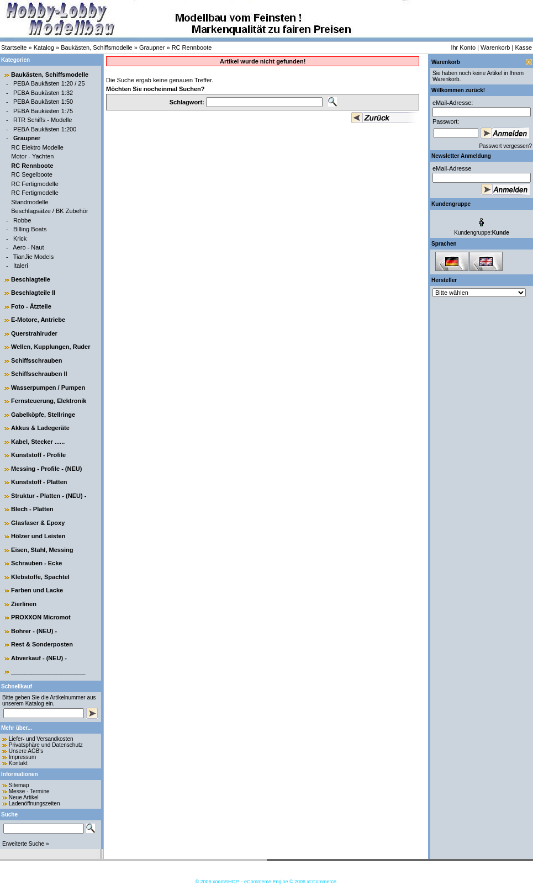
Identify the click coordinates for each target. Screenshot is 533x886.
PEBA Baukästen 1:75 (43, 111)
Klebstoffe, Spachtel (40, 577)
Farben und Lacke (37, 590)
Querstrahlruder (34, 333)
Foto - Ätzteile (31, 306)
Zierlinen (23, 604)
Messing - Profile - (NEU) (46, 468)
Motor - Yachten (32, 156)
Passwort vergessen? (505, 146)
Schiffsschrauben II (39, 373)
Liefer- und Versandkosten (41, 739)
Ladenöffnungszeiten (34, 803)
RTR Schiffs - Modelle (42, 119)
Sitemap (19, 785)
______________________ (48, 671)
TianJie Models (33, 256)
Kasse (523, 47)
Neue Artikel (24, 797)
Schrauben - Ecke (36, 563)
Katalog (44, 47)
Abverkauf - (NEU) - (39, 658)
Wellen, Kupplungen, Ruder (50, 346)
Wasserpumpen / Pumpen (48, 387)
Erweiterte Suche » (25, 844)
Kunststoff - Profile (38, 455)
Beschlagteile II (33, 292)
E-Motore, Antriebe (38, 319)
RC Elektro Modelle (37, 147)
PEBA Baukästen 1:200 (44, 129)
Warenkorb (495, 47)
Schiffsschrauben (36, 360)
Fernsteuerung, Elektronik (48, 400)
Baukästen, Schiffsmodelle (96, 47)
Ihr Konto (463, 47)
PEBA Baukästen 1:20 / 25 (49, 83)
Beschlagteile (30, 279)
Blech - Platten (32, 509)
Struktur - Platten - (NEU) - (48, 495)
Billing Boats (30, 229)
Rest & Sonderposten (42, 644)
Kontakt (18, 763)
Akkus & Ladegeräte (40, 428)
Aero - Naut (28, 247)
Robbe (22, 220)
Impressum (22, 757)
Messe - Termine (29, 791)
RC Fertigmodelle (35, 184)
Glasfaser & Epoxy (38, 522)
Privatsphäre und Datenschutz (46, 745)
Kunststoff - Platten (39, 482)
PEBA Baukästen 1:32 (43, 92)
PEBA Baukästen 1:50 (43, 101)
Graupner (152, 47)
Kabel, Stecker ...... (38, 441)
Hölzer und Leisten (38, 536)
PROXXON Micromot (41, 617)
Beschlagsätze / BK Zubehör (49, 211)
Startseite (14, 47)
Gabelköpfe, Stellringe (43, 414)
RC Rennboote (192, 47)
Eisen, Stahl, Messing (42, 550)
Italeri (20, 265)
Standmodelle (29, 202)
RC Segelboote (31, 174)
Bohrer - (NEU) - (34, 631)
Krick (20, 238)
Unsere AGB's (26, 751)
